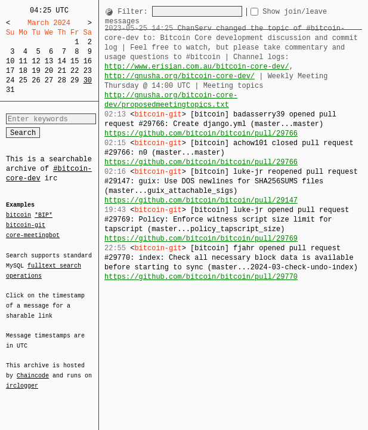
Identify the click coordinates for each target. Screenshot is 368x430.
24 (10, 80)
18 (23, 71)
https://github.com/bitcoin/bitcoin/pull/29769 (201, 229)
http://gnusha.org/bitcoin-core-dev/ (179, 76)
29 (74, 80)
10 (10, 61)
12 (36, 61)
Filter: (134, 12)
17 (10, 71)
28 (61, 80)
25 (23, 80)
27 (49, 80)
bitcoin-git (25, 225)
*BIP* (43, 215)
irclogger (22, 378)
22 (74, 71)
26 (36, 80)
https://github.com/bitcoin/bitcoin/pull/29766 (201, 124)
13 (49, 61)
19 (36, 71)
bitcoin (18, 215)
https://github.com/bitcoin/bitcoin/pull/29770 (201, 267)
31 (10, 90)
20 (49, 71)
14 (61, 61)
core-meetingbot (33, 235)
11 (23, 61)
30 (88, 80)
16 (88, 61)
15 (74, 61)
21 (61, 71)
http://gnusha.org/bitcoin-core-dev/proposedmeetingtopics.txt (233, 95)
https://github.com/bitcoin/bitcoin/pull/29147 (201, 191)
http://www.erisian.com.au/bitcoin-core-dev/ (196, 67)
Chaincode (33, 368)
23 (88, 71)
